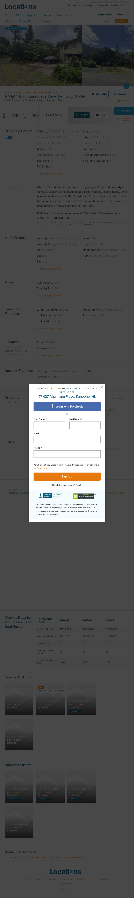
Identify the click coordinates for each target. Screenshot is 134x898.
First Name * (40, 419)
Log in (57, 389)
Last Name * (75, 419)
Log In (79, 485)
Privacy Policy (42, 468)
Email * (37, 433)
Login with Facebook (67, 406)
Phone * (38, 447)
